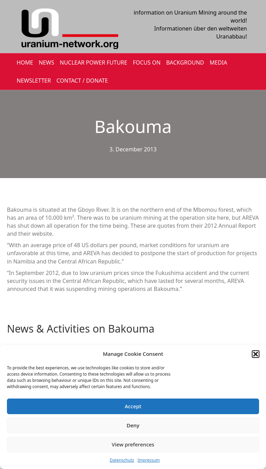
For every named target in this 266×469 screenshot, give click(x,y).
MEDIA (218, 62)
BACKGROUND (185, 62)
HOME (25, 62)
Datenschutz (122, 460)
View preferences (133, 444)
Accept (133, 406)
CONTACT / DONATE (82, 80)
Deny (133, 425)
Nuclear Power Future (93, 62)
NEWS (46, 62)
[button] (255, 354)
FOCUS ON (146, 62)
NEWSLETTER (34, 80)
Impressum (149, 460)
